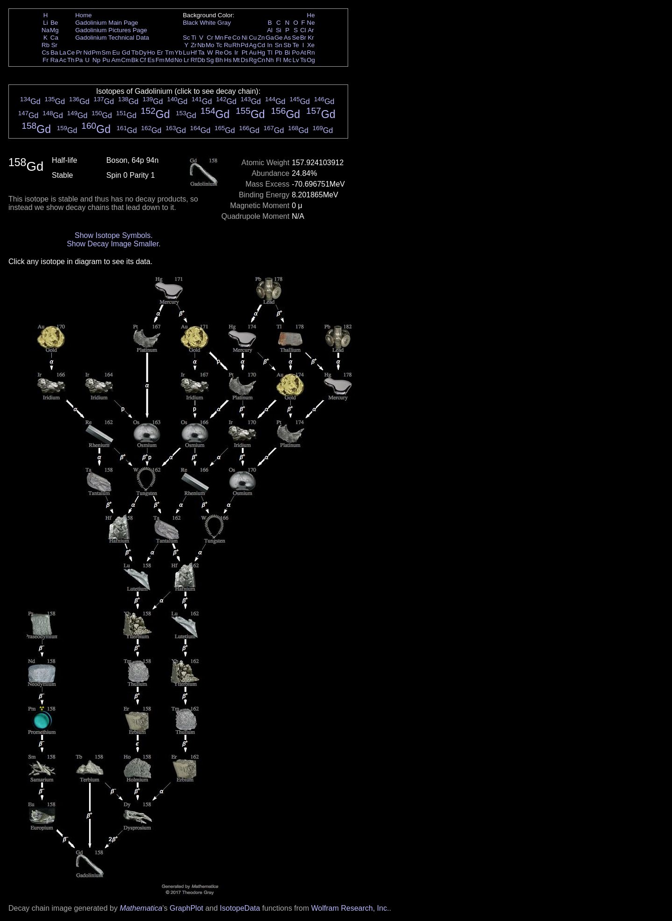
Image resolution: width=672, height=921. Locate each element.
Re (219, 52)
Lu (186, 52)
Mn (219, 37)
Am (116, 59)
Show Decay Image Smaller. (114, 244)
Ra (54, 59)
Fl (278, 59)
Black (190, 22)
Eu (115, 52)
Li (45, 22)
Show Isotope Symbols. (114, 235)
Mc (287, 59)
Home (83, 15)
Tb (135, 52)
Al (270, 30)
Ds (244, 59)
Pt (245, 52)
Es (151, 59)
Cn (261, 59)
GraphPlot (186, 908)
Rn (311, 52)
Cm (126, 59)
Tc (219, 45)
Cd (261, 45)
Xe (311, 45)
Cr (210, 37)
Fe (227, 37)
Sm (106, 52)
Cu (253, 37)
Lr (186, 59)
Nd (87, 52)
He (311, 15)
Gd (126, 52)
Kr (311, 37)
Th (71, 59)
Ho (151, 52)
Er (160, 52)
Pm (96, 52)
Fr (45, 59)
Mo (210, 45)
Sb (287, 45)
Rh (236, 45)
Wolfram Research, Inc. (350, 908)
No (178, 59)
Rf (193, 59)
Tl (270, 52)
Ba (54, 52)
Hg (261, 52)
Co (236, 37)
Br (303, 37)
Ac (63, 59)
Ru (228, 45)
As (287, 37)
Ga (270, 37)
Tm (169, 52)
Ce (71, 52)
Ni (245, 37)
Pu (106, 59)
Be (54, 22)
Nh (270, 59)
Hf (193, 52)
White (208, 22)
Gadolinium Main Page (106, 22)
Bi (287, 52)
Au (252, 52)
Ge (278, 37)
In (270, 45)
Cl (303, 30)
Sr (54, 45)
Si (278, 30)
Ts (303, 59)
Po (296, 52)
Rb (45, 45)
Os (228, 52)
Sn (278, 45)
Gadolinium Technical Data (112, 37)
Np (96, 59)
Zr (194, 45)
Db (201, 59)
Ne (311, 22)
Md (169, 59)
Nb (201, 45)
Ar (311, 30)
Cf (143, 59)
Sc (186, 37)
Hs (227, 59)
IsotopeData (240, 908)
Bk (135, 59)
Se (296, 37)
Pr (79, 52)
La (62, 52)
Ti (193, 37)
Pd (244, 45)
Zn (261, 37)
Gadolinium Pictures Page (111, 30)
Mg (54, 30)
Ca (54, 37)
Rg (253, 59)
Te (296, 45)
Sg (210, 59)
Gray (224, 22)
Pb (278, 52)
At (303, 52)
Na (45, 30)
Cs (45, 52)
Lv (296, 59)
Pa (79, 59)
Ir (236, 52)
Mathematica (140, 908)
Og (311, 59)
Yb (178, 52)
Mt (236, 59)
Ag (252, 45)
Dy (143, 52)
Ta (201, 52)
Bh (219, 59)
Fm (159, 59)
